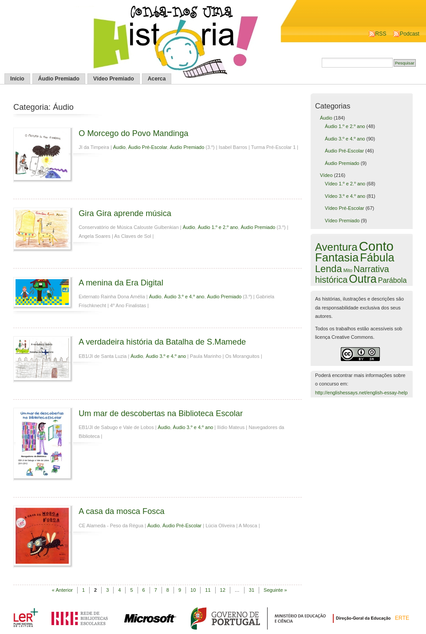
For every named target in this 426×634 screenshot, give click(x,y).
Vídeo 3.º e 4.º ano (345, 196)
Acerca (157, 79)
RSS (381, 34)
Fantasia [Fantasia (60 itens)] (337, 257)
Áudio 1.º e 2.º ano (218, 227)
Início (17, 79)
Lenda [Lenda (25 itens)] (328, 268)
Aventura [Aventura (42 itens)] (336, 247)
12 (222, 590)
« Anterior (62, 590)
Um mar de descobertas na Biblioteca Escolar (161, 413)
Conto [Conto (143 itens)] (376, 246)
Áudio (119, 147)
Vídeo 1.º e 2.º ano (345, 183)
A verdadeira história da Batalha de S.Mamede (162, 341)
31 (251, 590)
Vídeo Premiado (113, 79)
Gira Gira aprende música (125, 213)
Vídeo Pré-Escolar (344, 208)
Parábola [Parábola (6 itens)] (392, 280)
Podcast (409, 34)
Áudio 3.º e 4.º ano (184, 296)
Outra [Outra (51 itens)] (362, 279)
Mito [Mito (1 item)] (347, 270)
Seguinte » (275, 590)
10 (193, 590)
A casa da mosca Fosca (122, 511)
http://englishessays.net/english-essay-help (361, 392)
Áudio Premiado (58, 79)
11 (207, 590)
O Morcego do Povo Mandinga (133, 133)
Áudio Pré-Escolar (147, 147)
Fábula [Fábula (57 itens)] (377, 257)
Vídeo (326, 175)
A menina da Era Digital (121, 282)
